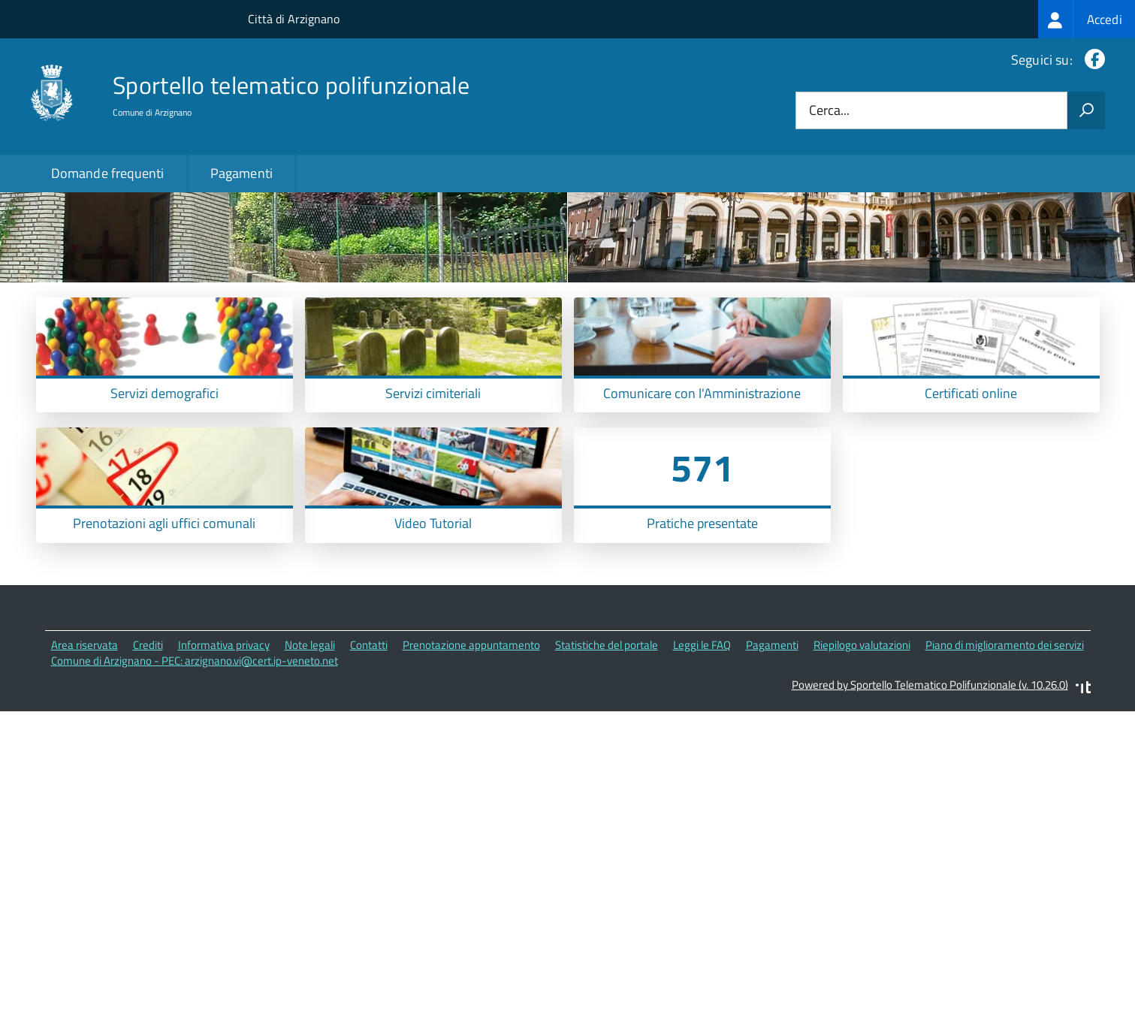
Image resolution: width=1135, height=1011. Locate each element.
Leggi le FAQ (702, 750)
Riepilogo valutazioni (862, 750)
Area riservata (84, 750)
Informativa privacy (224, 750)
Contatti (369, 750)
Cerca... (829, 111)
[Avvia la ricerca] (1086, 110)
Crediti (148, 750)
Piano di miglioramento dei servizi (1004, 750)
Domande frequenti (108, 173)
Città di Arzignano (294, 19)
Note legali (310, 750)
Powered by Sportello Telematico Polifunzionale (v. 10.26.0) (930, 790)
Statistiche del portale (606, 750)
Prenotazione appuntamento (471, 750)
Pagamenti (241, 173)
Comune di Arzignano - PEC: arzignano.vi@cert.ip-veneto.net (194, 765)
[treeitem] (1086, 19)
